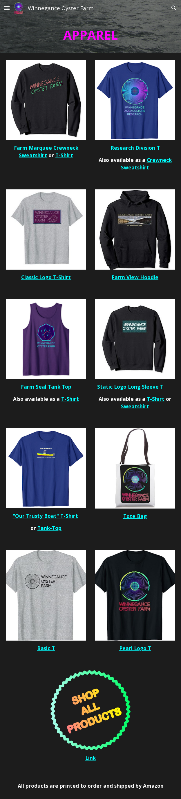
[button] (7, 8)
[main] (90, 34)
